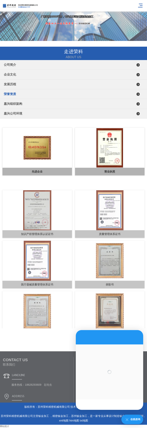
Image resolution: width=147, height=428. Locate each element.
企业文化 (10, 74)
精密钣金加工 (60, 415)
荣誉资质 (10, 94)
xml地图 (64, 420)
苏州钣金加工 (79, 415)
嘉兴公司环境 (13, 113)
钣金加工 (44, 415)
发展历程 (10, 84)
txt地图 (84, 420)
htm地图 (74, 420)
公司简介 (10, 64)
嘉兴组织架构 (13, 103)
